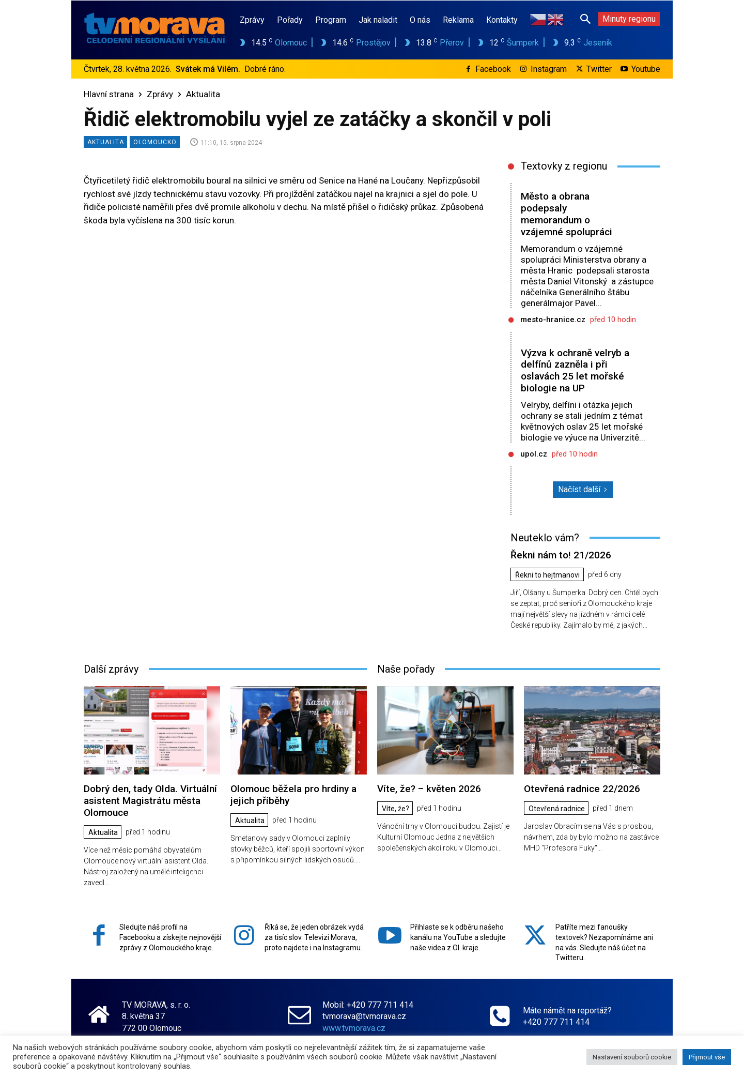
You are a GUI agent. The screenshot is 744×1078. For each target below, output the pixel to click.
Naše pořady (406, 669)
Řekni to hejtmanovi (547, 575)
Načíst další (583, 489)
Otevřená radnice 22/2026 (582, 789)
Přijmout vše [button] (707, 1057)
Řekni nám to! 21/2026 (560, 555)
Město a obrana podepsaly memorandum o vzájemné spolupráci (566, 213)
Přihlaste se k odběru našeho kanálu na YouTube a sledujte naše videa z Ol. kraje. (458, 937)
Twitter (599, 69)
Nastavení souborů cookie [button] (632, 1057)
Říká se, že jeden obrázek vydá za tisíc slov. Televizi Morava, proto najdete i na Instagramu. (314, 937)
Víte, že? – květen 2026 (429, 789)
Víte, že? (395, 808)
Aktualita (203, 94)
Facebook (493, 69)
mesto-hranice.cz (552, 319)
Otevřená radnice (557, 808)
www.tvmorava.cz (353, 1028)
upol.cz (533, 454)
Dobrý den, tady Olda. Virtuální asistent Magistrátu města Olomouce (150, 800)
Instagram (549, 69)
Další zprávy (111, 669)
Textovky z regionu (564, 166)
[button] (585, 18)
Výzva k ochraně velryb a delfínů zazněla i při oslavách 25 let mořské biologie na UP (575, 370)
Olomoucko (155, 142)
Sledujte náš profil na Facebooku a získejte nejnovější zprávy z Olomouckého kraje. (170, 937)
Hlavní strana (109, 94)
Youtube (645, 69)
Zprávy (160, 94)
